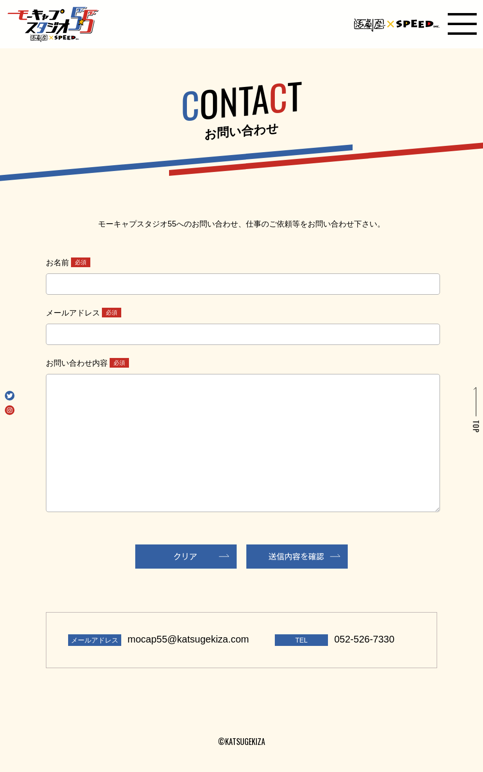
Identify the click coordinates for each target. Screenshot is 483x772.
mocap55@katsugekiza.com (188, 639)
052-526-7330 (364, 639)
